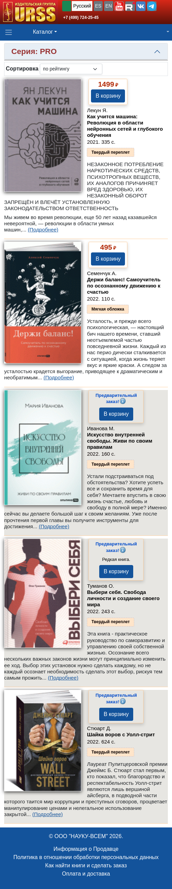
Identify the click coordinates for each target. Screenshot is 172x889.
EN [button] (108, 6)
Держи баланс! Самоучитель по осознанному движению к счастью (123, 286)
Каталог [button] (43, 32)
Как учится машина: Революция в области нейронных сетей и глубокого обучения (125, 125)
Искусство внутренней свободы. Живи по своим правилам (119, 441)
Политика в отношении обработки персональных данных (86, 857)
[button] (119, 6)
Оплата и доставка (86, 874)
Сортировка (22, 69)
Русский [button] (82, 6)
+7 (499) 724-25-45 (81, 17)
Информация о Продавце (86, 849)
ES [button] (98, 6)
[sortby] (71, 69)
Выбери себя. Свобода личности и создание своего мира (123, 598)
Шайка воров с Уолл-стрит (121, 734)
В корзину (108, 96)
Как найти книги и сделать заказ (86, 865)
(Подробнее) (43, 229)
